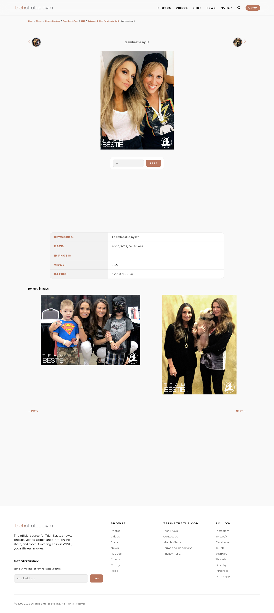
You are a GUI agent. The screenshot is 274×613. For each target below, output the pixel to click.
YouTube (221, 553)
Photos (39, 21)
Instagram (222, 530)
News (115, 547)
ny (133, 237)
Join (96, 578)
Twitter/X (221, 536)
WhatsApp (223, 576)
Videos (115, 536)
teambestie (121, 237)
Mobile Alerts (172, 542)
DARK (252, 7)
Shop (114, 542)
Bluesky (221, 565)
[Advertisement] (137, 199)
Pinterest (222, 570)
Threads (221, 559)
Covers (115, 559)
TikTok (220, 547)
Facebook (222, 542)
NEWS (211, 7)
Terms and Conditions (177, 547)
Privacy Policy (172, 553)
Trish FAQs (170, 530)
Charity (115, 565)
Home (31, 21)
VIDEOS (182, 7)
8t (137, 237)
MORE (226, 7)
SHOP (197, 7)
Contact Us (170, 536)
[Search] (239, 7)
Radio (114, 570)
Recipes (116, 553)
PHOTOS (164, 7)
